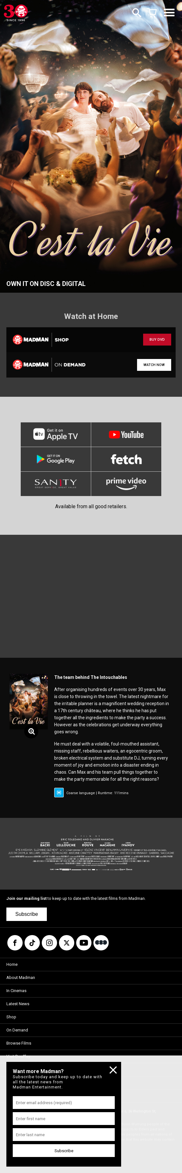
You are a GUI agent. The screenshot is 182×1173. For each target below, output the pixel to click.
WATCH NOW (154, 365)
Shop (11, 1016)
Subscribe (26, 914)
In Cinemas (16, 990)
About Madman (20, 977)
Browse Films (18, 1043)
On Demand (17, 1030)
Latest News (17, 1003)
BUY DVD (157, 340)
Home (12, 964)
